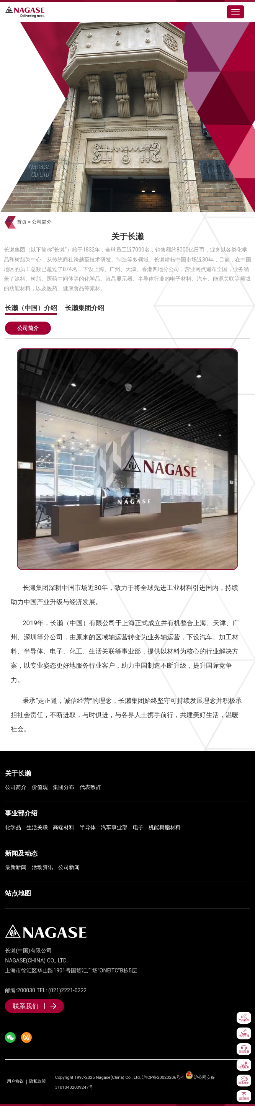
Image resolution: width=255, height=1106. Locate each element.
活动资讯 (42, 867)
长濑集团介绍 (84, 308)
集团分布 (63, 787)
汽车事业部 (114, 827)
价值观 (40, 787)
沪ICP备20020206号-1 (163, 1077)
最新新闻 (15, 867)
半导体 (88, 827)
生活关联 (37, 827)
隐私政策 (37, 1081)
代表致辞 (90, 787)
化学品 (13, 827)
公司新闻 (69, 867)
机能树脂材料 (165, 827)
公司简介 (42, 222)
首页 (22, 222)
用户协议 (15, 1081)
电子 (138, 827)
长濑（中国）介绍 (31, 308)
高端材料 (63, 827)
